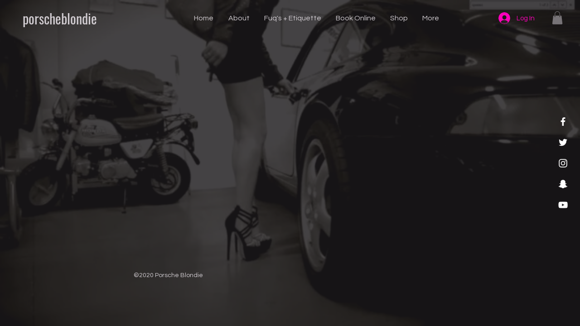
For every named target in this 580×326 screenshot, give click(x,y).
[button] (557, 17)
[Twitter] (563, 142)
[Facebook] (563, 121)
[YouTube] (563, 205)
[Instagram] (563, 163)
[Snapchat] (563, 184)
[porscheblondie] (59, 18)
